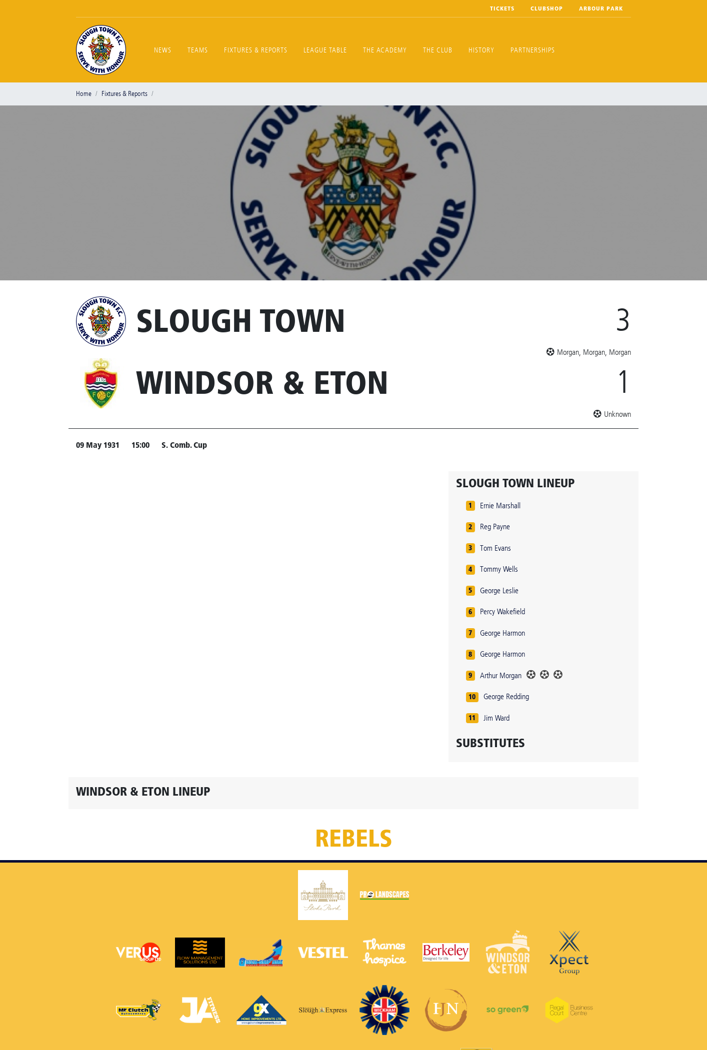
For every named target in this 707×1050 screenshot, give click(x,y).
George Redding (506, 696)
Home (84, 93)
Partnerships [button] (532, 50)
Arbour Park (601, 8)
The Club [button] (437, 50)
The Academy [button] (385, 50)
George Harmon (502, 633)
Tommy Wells (499, 569)
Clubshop (546, 8)
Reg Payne (495, 526)
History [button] (481, 50)
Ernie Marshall (500, 505)
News (163, 50)
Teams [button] (198, 50)
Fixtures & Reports (256, 50)
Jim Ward (497, 718)
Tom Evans (495, 548)
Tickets (502, 8)
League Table (325, 50)
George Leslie (499, 590)
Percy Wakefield (502, 611)
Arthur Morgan (501, 675)
